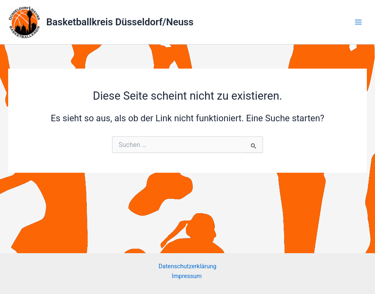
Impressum (187, 276)
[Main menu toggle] (358, 22)
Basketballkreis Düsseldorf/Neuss (120, 22)
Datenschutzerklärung (187, 266)
